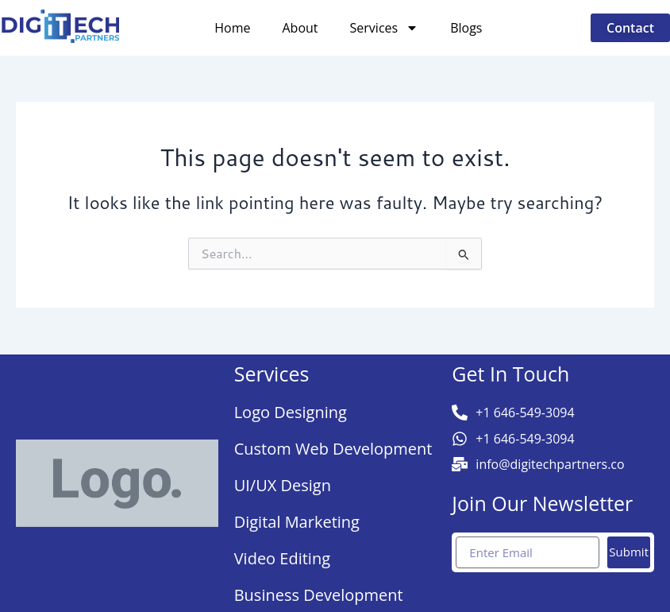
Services (384, 28)
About (300, 28)
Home (232, 28)
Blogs (466, 28)
